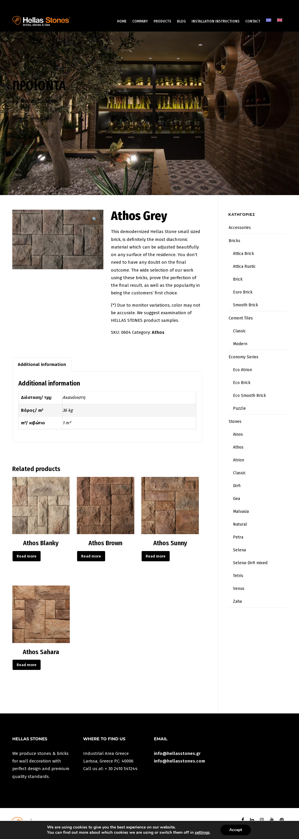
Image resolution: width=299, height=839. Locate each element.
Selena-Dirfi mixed (250, 562)
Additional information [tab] (42, 364)
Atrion (238, 460)
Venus (238, 588)
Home (19, 118)
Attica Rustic (244, 266)
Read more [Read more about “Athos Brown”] (91, 556)
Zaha (237, 601)
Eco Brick (242, 382)
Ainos (238, 434)
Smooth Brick (245, 305)
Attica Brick (243, 253)
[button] (95, 219)
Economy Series (243, 357)
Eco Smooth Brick (249, 395)
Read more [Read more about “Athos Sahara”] (26, 665)
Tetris (238, 575)
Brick (238, 279)
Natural (240, 524)
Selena (239, 550)
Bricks (234, 240)
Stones (235, 421)
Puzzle (239, 408)
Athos (158, 332)
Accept (235, 830)
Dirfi (237, 485)
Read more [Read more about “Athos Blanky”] (26, 556)
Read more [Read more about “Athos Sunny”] (156, 556)
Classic (239, 331)
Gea (236, 498)
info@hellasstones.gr (177, 753)
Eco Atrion (242, 369)
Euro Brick (243, 292)
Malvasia (241, 511)
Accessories (240, 227)
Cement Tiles (241, 318)
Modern (240, 343)
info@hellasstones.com (179, 761)
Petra (238, 537)
